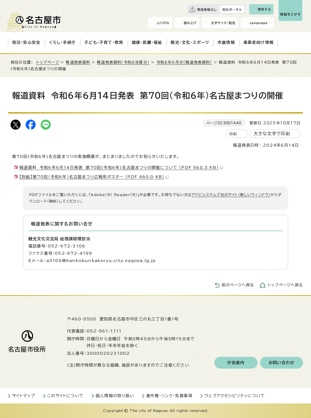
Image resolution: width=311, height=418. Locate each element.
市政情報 (226, 42)
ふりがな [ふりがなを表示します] (163, 22)
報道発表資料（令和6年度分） (123, 62)
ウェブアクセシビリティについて (234, 396)
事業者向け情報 (258, 42)
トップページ (47, 62)
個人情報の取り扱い (115, 396)
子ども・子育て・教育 (103, 42)
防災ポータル (232, 9)
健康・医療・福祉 (147, 42)
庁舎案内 (236, 363)
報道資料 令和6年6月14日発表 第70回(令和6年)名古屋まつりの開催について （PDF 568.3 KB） (121, 167)
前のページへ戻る (238, 285)
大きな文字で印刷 (272, 133)
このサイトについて (65, 396)
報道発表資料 (78, 62)
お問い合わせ (281, 363)
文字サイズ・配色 (223, 22)
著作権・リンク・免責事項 (169, 396)
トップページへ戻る (285, 285)
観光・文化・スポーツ (190, 42)
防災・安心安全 (26, 42)
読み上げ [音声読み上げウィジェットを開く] (190, 22)
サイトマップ (23, 396)
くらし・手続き (62, 42)
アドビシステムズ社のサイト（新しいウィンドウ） (231, 195)
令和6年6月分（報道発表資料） (184, 62)
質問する (264, 9)
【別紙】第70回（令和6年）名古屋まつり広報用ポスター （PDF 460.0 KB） (94, 177)
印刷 (233, 134)
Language (259, 22)
